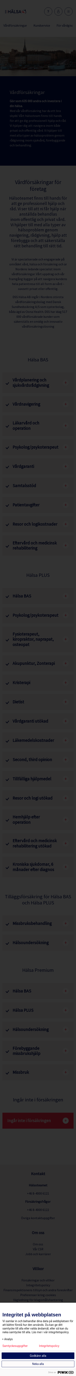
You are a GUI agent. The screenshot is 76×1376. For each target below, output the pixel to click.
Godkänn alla (38, 1355)
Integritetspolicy (49, 1346)
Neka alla (38, 1364)
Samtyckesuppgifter (15, 1346)
